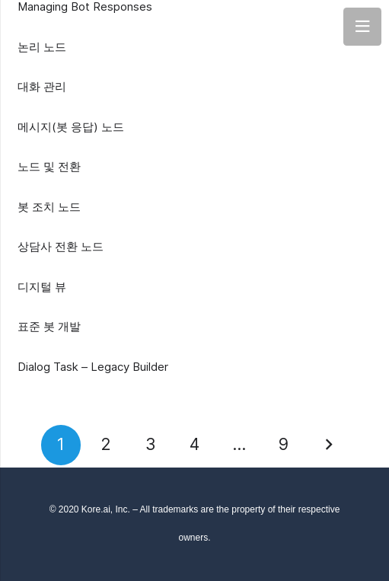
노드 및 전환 (49, 166)
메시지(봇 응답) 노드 (71, 127)
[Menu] (362, 27)
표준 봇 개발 (49, 326)
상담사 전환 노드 (61, 246)
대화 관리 (42, 86)
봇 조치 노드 (49, 207)
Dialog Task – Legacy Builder (93, 366)
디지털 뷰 (42, 286)
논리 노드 (42, 47)
